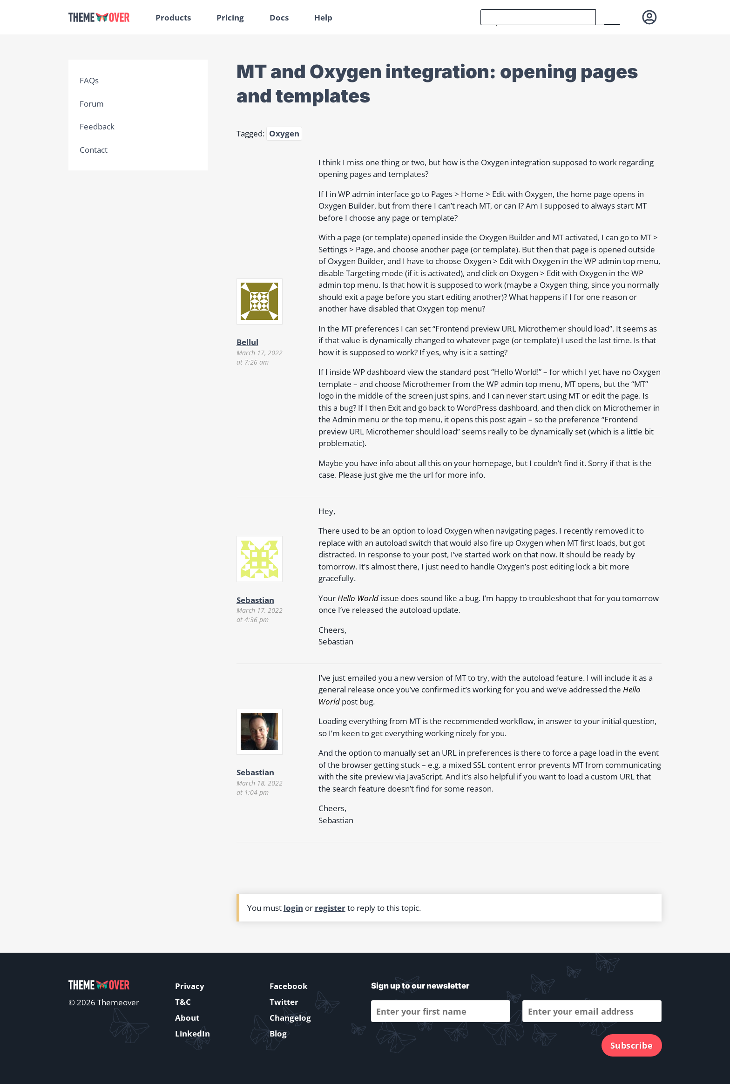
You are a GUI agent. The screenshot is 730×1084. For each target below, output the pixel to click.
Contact (94, 149)
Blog (278, 1033)
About (187, 1017)
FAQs (89, 80)
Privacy (189, 986)
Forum (92, 103)
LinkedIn (192, 1033)
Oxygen (284, 133)
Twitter (284, 1001)
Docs (279, 17)
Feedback (97, 126)
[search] (538, 17)
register (330, 907)
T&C (183, 1001)
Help (323, 17)
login (293, 907)
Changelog (290, 1017)
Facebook (289, 986)
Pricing (230, 17)
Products (173, 17)
